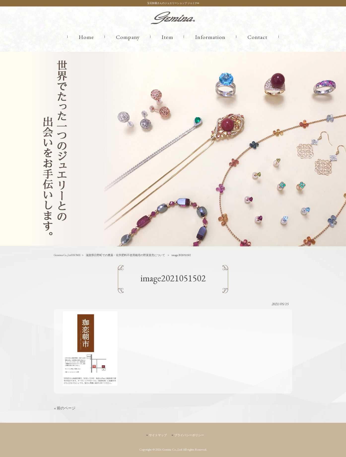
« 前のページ (64, 408)
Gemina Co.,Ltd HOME (67, 255)
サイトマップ (158, 435)
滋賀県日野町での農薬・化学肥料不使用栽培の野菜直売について (125, 255)
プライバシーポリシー (189, 435)
